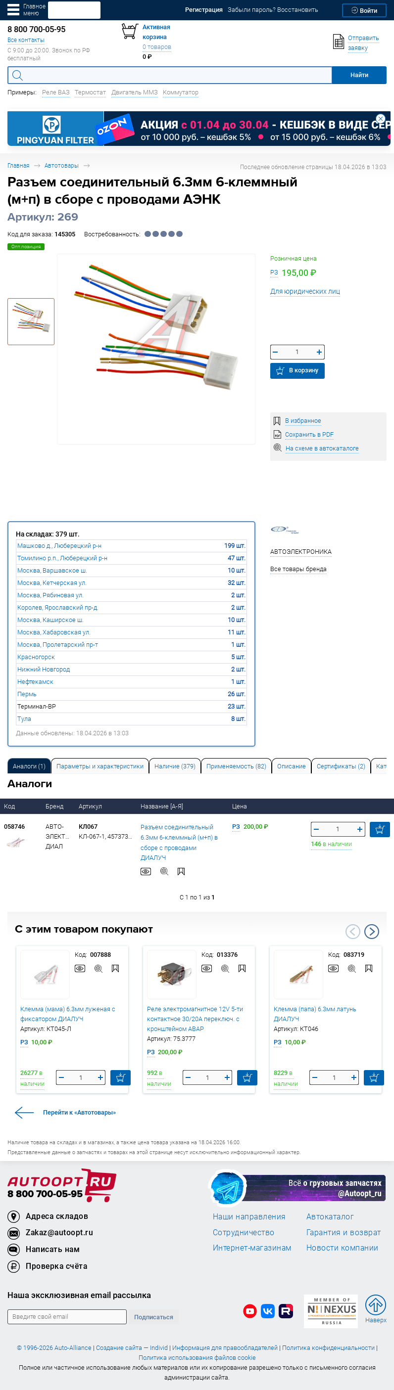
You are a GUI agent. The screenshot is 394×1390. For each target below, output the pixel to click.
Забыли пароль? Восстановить (273, 9)
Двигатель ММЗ (134, 92)
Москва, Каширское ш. (50, 620)
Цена (240, 806)
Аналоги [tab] (29, 766)
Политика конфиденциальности (328, 1348)
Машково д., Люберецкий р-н (59, 545)
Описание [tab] (291, 766)
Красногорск (36, 657)
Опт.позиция (26, 246)
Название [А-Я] (163, 806)
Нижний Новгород (43, 669)
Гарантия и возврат (343, 1232)
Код (10, 806)
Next (371, 931)
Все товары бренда (298, 569)
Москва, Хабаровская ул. (54, 632)
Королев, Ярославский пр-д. (57, 607)
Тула (24, 719)
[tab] (29, 765)
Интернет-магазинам (252, 1247)
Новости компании (342, 1247)
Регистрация (204, 9)
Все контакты (26, 40)
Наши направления (249, 1216)
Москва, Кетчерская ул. (52, 583)
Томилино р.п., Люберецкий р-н (62, 558)
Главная (18, 165)
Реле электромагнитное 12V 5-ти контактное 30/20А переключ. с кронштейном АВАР (195, 1019)
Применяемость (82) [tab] (236, 766)
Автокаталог (330, 1216)
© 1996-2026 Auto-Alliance (54, 1348)
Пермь (27, 694)
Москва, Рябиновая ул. (50, 595)
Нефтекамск (35, 681)
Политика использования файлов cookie (197, 1357)
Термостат (90, 92)
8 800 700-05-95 (45, 1194)
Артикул (91, 806)
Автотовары (62, 165)
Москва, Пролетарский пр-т (57, 644)
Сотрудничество (244, 1232)
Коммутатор (180, 92)
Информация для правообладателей (225, 1348)
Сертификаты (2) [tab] (341, 766)
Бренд (55, 806)
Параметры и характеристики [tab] (100, 766)
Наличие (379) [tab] (175, 766)
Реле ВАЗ (56, 92)
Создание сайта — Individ (132, 1348)
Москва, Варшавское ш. (52, 570)
